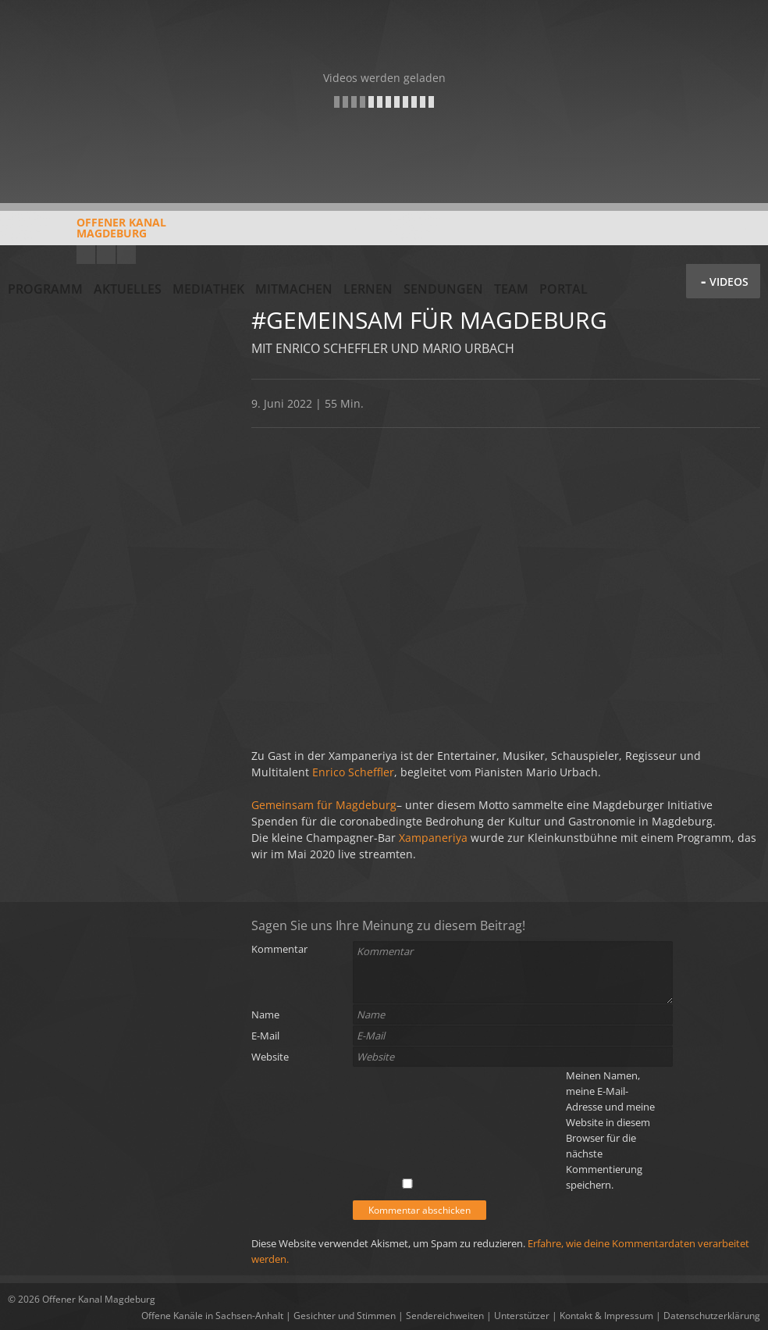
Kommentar (279, 949)
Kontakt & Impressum (606, 1315)
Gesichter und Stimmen (344, 1315)
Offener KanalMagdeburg (87, 233)
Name (265, 1014)
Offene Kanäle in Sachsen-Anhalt (212, 1315)
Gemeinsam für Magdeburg (323, 804)
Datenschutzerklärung (711, 1315)
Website (270, 1057)
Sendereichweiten (445, 1315)
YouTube (85, 254)
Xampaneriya (433, 837)
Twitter (126, 254)
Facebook (106, 254)
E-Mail (265, 1036)
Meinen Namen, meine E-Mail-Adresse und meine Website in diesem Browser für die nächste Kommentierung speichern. (610, 1130)
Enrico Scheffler (353, 772)
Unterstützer (521, 1315)
